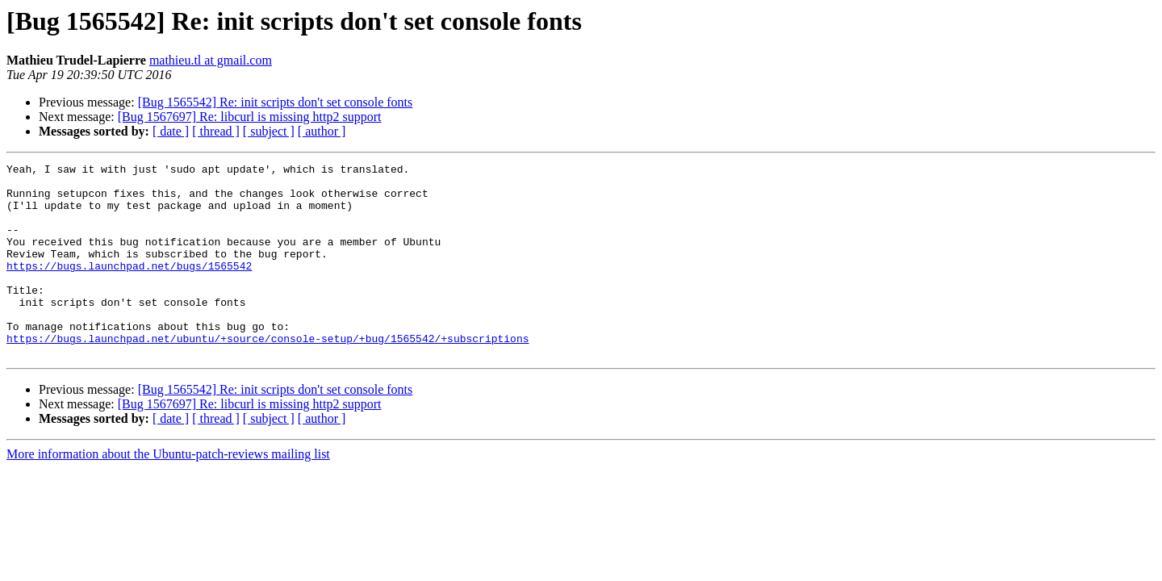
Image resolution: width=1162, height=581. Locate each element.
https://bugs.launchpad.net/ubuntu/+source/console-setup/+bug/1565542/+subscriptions (267, 374)
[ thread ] (216, 131)
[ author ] (322, 131)
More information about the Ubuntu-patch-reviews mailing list (168, 492)
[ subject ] (269, 131)
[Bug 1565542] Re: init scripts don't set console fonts (275, 102)
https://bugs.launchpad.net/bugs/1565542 (129, 287)
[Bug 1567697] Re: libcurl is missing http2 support (250, 116)
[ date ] (171, 131)
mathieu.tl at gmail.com (210, 60)
